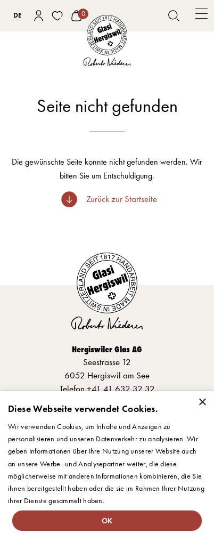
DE (17, 15)
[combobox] (17, 16)
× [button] (202, 403)
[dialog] (107, 466)
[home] (106, 41)
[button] (202, 15)
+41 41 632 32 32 (121, 388)
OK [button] (107, 520)
